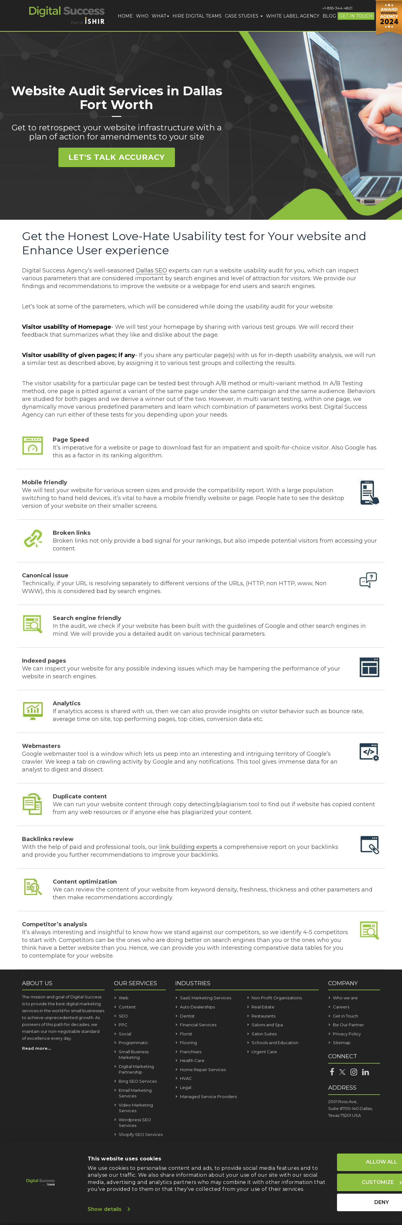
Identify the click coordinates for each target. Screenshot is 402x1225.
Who (142, 16)
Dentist (187, 1015)
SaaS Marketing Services (205, 997)
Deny (345, 1197)
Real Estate (263, 1006)
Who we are (345, 997)
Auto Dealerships (197, 1006)
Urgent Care (264, 1051)
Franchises (190, 1051)
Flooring (188, 1042)
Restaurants (263, 1015)
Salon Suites (264, 1033)
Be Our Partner (348, 1024)
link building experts (188, 847)
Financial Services (198, 1024)
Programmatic (133, 1042)
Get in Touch (356, 16)
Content (127, 1006)
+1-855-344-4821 (337, 8)
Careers (341, 1006)
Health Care (192, 1060)
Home (125, 16)
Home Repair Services (203, 1069)
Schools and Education (275, 1042)
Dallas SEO (151, 270)
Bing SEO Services (138, 1081)
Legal (185, 1087)
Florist (186, 1033)
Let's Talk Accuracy (116, 157)
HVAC (186, 1078)
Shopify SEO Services (141, 1134)
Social (125, 1033)
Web (123, 997)
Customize (345, 1177)
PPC (123, 1024)
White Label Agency (292, 16)
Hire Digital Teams (197, 16)
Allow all (345, 1157)
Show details (105, 1211)
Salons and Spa (267, 1024)
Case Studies (244, 16)
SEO (123, 1015)
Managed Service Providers (208, 1096)
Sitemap (341, 1042)
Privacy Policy (347, 1033)
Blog (329, 16)
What (160, 16)
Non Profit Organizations (277, 997)
